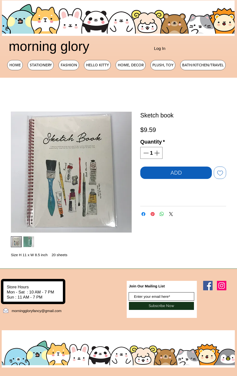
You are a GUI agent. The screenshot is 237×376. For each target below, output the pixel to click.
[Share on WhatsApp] (162, 214)
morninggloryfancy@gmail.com (36, 311)
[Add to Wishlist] (220, 173)
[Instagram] (221, 285)
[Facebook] (208, 285)
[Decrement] (145, 153)
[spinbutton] (151, 153)
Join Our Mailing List (147, 286)
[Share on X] (171, 214)
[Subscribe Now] (161, 306)
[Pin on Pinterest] (153, 214)
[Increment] (157, 153)
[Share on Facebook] (143, 214)
